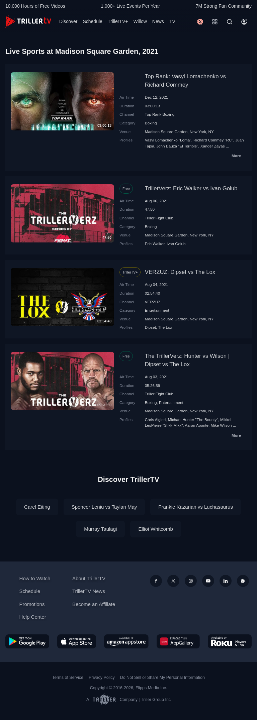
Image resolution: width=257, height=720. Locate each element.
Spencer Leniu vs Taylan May (104, 507)
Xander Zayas (212, 146)
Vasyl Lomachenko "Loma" (168, 140)
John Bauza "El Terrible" (177, 146)
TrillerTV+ (118, 21)
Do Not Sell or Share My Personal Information (162, 677)
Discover (68, 21)
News (158, 21)
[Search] (229, 21)
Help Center (32, 617)
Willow (140, 21)
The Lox (165, 327)
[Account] (244, 21)
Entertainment (157, 310)
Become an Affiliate (93, 604)
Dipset (150, 327)
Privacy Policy (102, 677)
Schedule (92, 21)
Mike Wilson (221, 425)
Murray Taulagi (100, 529)
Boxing (151, 123)
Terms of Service (67, 677)
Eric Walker (155, 243)
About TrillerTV (88, 578)
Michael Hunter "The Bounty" (193, 419)
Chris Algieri (155, 419)
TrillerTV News (88, 591)
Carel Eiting (37, 507)
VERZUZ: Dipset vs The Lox (180, 272)
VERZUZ (153, 302)
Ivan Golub (176, 243)
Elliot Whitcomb (155, 529)
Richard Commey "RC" (213, 140)
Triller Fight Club (159, 218)
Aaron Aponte (196, 425)
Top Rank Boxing (159, 114)
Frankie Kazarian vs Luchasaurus (195, 507)
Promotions (32, 604)
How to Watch (35, 578)
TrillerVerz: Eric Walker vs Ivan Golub (191, 188)
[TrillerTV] (28, 21)
